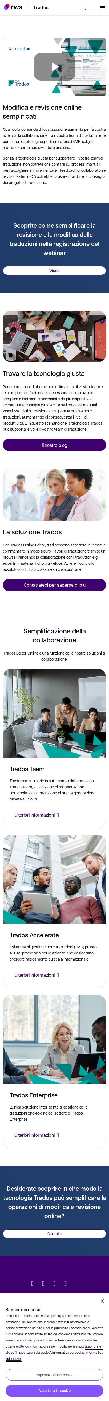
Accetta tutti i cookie (54, 1390)
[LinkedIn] (43, 1284)
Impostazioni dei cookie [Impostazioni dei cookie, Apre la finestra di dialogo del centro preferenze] (54, 1374)
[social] (77, 1284)
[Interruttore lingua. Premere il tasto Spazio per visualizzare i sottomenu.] (94, 7)
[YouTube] (66, 1284)
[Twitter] (32, 1284)
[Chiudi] (102, 1301)
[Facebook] (55, 1284)
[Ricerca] (87, 7)
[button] (12, 7)
